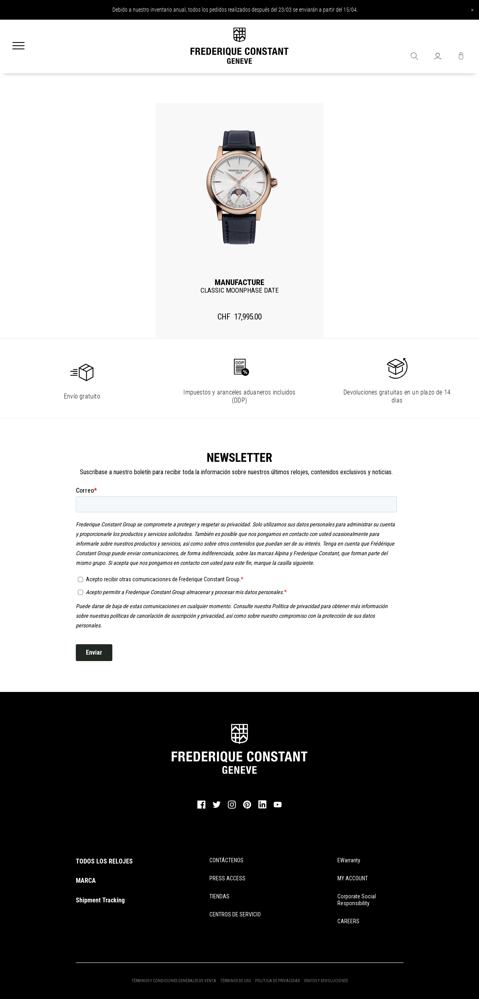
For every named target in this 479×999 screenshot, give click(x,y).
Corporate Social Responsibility (356, 899)
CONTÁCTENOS (226, 860)
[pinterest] (247, 807)
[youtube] (277, 806)
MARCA (86, 880)
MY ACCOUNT (352, 878)
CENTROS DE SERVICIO (235, 914)
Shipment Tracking (100, 900)
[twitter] (216, 807)
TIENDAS (219, 896)
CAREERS (348, 921)
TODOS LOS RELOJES (104, 861)
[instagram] (232, 807)
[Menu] (18, 46)
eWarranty (348, 860)
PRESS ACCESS (227, 878)
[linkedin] (262, 808)
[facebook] (201, 807)
